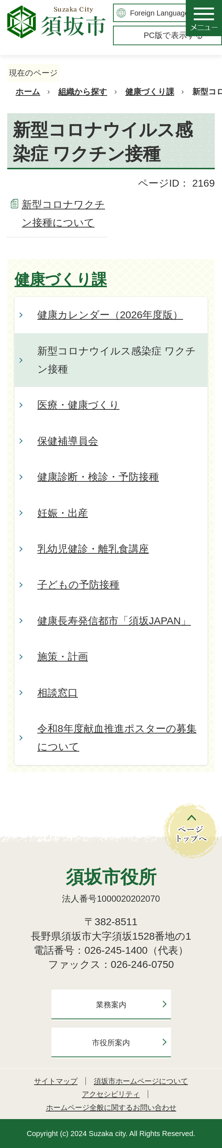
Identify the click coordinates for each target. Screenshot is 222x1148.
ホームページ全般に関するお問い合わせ (111, 1107)
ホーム (28, 91)
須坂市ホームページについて (141, 1081)
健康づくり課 (149, 91)
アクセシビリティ (111, 1094)
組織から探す (82, 91)
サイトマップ (56, 1081)
